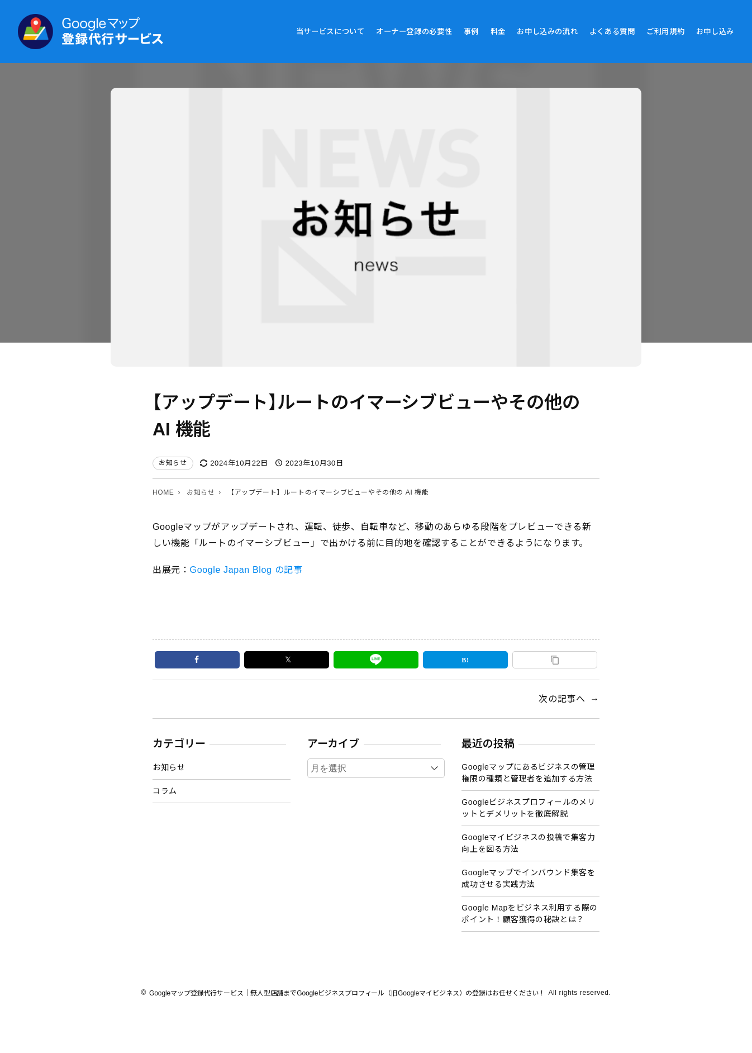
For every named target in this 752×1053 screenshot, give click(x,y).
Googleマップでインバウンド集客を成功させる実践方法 (528, 878)
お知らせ (173, 463)
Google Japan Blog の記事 (246, 570)
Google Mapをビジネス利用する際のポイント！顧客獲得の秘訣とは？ (529, 913)
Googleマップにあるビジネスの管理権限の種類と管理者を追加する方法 (528, 772)
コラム (165, 790)
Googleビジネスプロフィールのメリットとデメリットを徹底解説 (528, 808)
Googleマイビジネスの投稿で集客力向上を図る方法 (528, 843)
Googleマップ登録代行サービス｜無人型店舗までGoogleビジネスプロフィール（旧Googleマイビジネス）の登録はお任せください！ (347, 993)
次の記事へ (562, 699)
